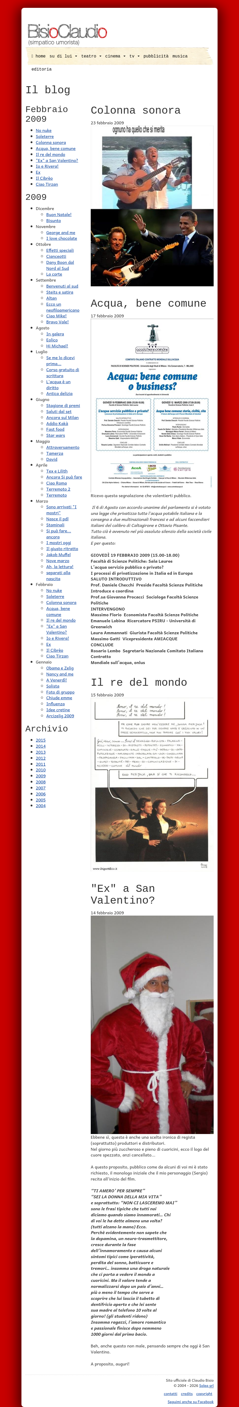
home (39, 56)
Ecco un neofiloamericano (62, 306)
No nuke (44, 130)
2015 (41, 739)
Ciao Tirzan (47, 184)
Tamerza (54, 453)
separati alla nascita (58, 575)
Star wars (55, 435)
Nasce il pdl (57, 518)
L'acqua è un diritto (58, 384)
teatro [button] (91, 56)
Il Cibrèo (44, 178)
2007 (41, 787)
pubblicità (156, 56)
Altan (51, 297)
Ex (38, 171)
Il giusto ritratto (62, 548)
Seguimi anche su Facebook (191, 1401)
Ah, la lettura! (59, 566)
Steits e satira (59, 291)
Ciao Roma (56, 482)
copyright (204, 1393)
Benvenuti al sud (62, 285)
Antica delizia (59, 393)
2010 (41, 769)
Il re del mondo (50, 154)
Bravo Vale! (57, 321)
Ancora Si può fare (64, 476)
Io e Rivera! (47, 165)
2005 (41, 799)
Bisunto (53, 220)
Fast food (55, 429)
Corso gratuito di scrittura (62, 372)
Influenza (55, 703)
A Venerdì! (56, 679)
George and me (60, 232)
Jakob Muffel (58, 554)
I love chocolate (61, 238)
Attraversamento (62, 447)
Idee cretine (58, 709)
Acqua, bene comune (56, 148)
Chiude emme (59, 697)
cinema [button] (115, 56)
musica (180, 56)
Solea (206, 1385)
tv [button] (134, 56)
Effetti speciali (60, 250)
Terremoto (56, 494)
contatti (171, 1393)
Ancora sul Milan (62, 417)
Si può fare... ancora (58, 533)
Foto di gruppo (60, 691)
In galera (55, 333)
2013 (41, 751)
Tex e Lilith (56, 470)
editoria (42, 69)
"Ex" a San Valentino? (57, 160)
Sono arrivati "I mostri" (61, 509)
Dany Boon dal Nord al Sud (60, 265)
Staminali (55, 524)
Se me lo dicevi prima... (60, 360)
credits (187, 1393)
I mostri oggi (58, 542)
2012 (41, 757)
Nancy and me (59, 673)
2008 (41, 781)
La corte (54, 273)
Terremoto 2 (58, 488)
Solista (52, 685)
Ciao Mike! (56, 315)
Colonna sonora (51, 142)
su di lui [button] (63, 56)
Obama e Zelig (60, 667)
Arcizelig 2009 (60, 715)
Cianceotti (56, 256)
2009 (41, 775)
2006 (41, 793)
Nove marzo (57, 560)
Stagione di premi (63, 405)
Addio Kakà (57, 423)
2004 (41, 805)
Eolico (52, 339)
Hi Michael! (57, 345)
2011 (41, 763)
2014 (41, 745)
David (51, 459)
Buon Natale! (59, 214)
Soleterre (45, 136)
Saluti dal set (59, 411)
